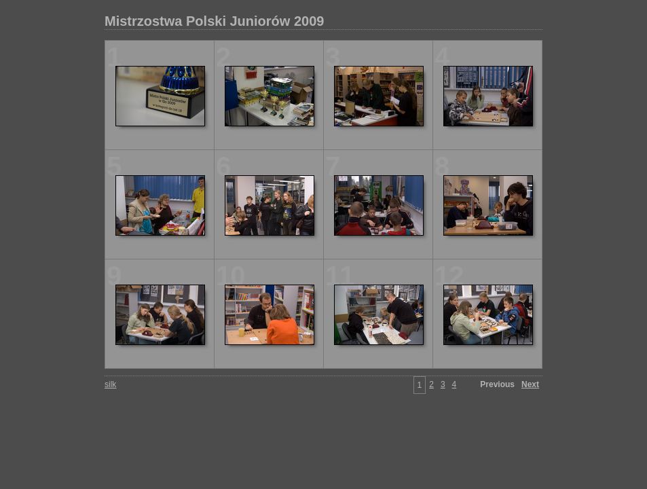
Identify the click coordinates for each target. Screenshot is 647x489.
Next (530, 384)
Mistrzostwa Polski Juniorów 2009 (214, 21)
